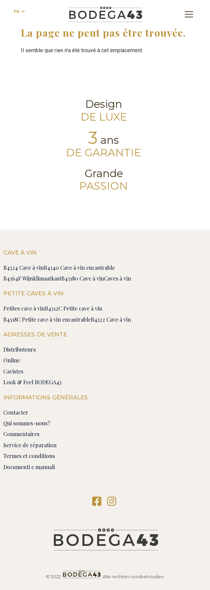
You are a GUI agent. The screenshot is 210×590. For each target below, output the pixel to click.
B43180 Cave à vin (82, 278)
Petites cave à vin (24, 308)
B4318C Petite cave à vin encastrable (47, 319)
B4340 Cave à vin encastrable (79, 267)
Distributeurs (19, 349)
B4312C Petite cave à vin (73, 308)
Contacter (15, 412)
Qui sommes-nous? (26, 423)
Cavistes (13, 371)
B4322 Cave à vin (111, 319)
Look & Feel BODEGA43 (32, 382)
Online (11, 360)
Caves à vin (117, 278)
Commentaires (21, 433)
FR (17, 11)
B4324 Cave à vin (23, 267)
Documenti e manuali (29, 466)
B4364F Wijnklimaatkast (32, 278)
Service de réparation (30, 445)
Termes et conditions (29, 455)
